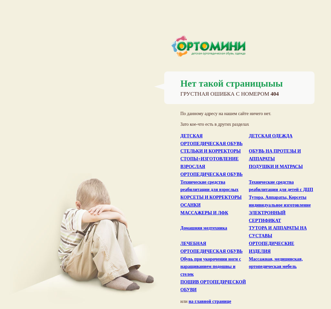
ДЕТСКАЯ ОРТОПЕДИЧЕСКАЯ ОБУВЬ (211, 139)
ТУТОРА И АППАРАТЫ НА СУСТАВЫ (278, 232)
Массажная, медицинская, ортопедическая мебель (276, 263)
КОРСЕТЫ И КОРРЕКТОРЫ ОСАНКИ (210, 201)
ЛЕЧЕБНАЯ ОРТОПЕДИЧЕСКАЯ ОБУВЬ (211, 247)
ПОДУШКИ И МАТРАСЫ (276, 166)
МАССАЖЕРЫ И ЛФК (204, 212)
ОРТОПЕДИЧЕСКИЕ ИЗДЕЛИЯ (271, 247)
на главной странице (209, 301)
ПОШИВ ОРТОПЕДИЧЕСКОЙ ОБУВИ (213, 286)
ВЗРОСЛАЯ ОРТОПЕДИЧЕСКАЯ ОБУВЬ (211, 170)
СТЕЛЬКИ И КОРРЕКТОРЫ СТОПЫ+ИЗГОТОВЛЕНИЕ (210, 155)
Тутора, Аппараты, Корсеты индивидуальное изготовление (280, 201)
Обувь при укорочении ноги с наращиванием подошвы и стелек (210, 267)
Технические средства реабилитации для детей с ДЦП (281, 186)
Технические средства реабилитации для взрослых (209, 186)
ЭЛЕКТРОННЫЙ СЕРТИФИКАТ (267, 216)
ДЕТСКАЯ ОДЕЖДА (271, 135)
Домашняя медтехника (203, 228)
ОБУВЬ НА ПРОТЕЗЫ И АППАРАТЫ (275, 155)
